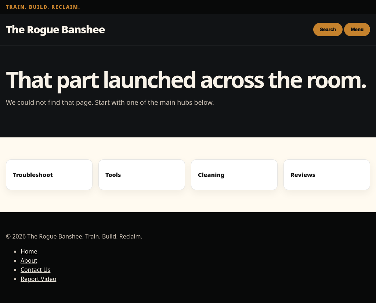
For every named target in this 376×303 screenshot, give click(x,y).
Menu (357, 29)
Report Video (38, 279)
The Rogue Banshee (55, 29)
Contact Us (35, 270)
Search (328, 29)
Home (29, 251)
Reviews (302, 175)
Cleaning (211, 175)
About (29, 260)
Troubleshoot (33, 175)
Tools (113, 175)
